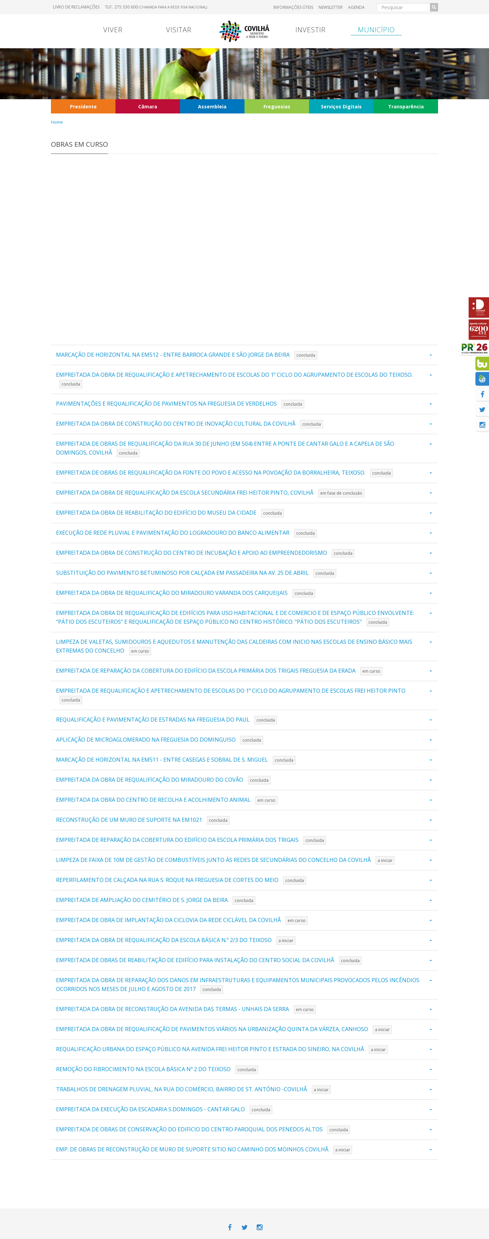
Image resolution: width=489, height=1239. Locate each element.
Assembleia (212, 106)
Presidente (83, 106)
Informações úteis (293, 7)
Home (57, 122)
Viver (113, 29)
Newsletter (331, 7)
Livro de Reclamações (76, 7)
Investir (310, 29)
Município (376, 29)
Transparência (406, 106)
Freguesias (277, 106)
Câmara (147, 106)
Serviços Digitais (341, 106)
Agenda (356, 7)
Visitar (179, 29)
